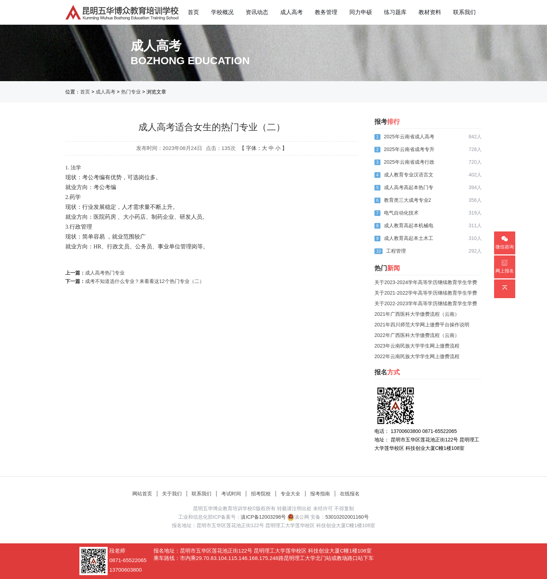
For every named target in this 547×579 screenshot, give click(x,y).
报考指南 (320, 493)
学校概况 (222, 12)
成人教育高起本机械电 (408, 225)
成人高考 (291, 12)
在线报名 (350, 493)
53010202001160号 (347, 517)
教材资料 (430, 12)
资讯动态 (257, 12)
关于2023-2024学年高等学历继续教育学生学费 (425, 282)
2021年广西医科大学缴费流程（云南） (416, 314)
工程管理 (396, 251)
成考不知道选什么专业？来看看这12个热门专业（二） (144, 281)
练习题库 (395, 12)
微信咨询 (504, 242)
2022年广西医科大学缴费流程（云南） (416, 335)
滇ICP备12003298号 (263, 517)
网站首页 (142, 493)
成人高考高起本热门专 (408, 187)
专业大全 (290, 493)
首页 (193, 12)
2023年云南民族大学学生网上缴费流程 (416, 346)
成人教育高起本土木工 (408, 238)
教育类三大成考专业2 (407, 200)
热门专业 (131, 92)
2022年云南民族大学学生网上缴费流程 (416, 356)
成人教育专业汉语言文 (408, 174)
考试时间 (231, 493)
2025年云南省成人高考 (409, 136)
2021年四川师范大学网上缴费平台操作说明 (421, 324)
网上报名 (504, 266)
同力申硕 (360, 12)
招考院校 (261, 493)
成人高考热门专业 (105, 273)
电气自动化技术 (401, 213)
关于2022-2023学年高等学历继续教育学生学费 (425, 303)
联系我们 (464, 12)
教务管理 (326, 12)
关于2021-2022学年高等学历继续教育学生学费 (425, 293)
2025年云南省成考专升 (409, 149)
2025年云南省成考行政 (409, 162)
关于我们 (172, 493)
